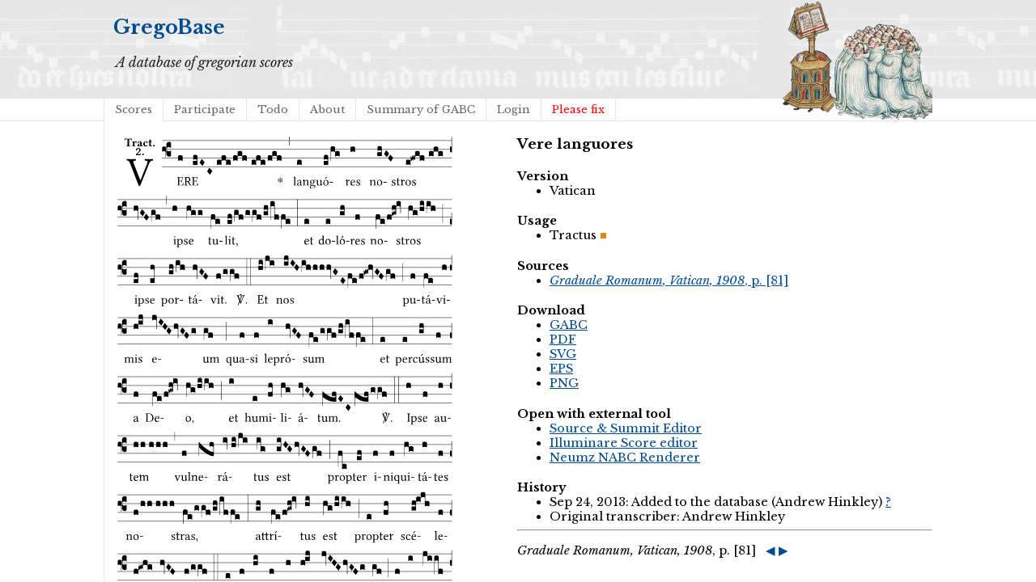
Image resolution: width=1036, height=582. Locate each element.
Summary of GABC (421, 109)
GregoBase (169, 27)
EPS (561, 368)
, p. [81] (669, 280)
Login (513, 109)
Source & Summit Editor (626, 428)
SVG (563, 354)
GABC (569, 325)
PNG (564, 383)
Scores (133, 109)
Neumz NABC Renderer (625, 457)
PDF (563, 339)
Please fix (578, 109)
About (327, 109)
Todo (272, 109)
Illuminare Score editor (624, 443)
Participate (205, 109)
